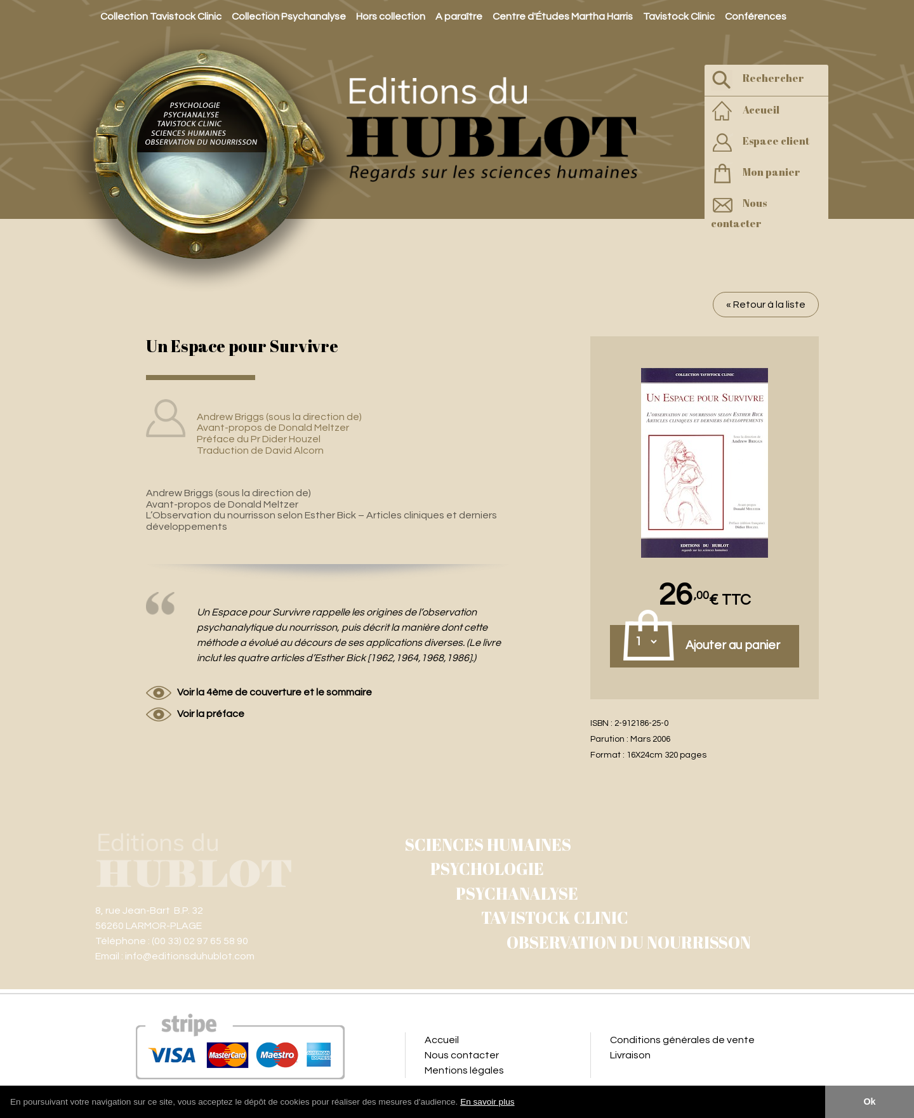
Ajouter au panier (733, 645)
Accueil (745, 111)
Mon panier (755, 173)
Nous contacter (739, 212)
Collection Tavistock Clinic (161, 16)
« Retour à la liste (765, 304)
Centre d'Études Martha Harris (563, 16)
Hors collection (390, 16)
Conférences (755, 16)
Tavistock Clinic (679, 16)
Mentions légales (464, 1070)
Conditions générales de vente (682, 1040)
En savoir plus (487, 1102)
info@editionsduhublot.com (190, 956)
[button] (519, 1103)
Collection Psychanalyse (289, 16)
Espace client (760, 142)
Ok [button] (869, 1101)
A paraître (458, 16)
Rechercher (757, 80)
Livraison (630, 1055)
